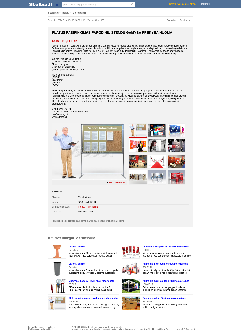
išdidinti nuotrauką (117, 182)
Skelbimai (53, 12)
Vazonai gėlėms (77, 246)
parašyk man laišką (88, 206)
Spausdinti (171, 20)
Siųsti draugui (185, 20)
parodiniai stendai (96, 221)
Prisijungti (204, 4)
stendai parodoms (115, 221)
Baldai (65, 12)
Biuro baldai (79, 12)
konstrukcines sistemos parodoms (69, 221)
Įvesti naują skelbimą (182, 3)
